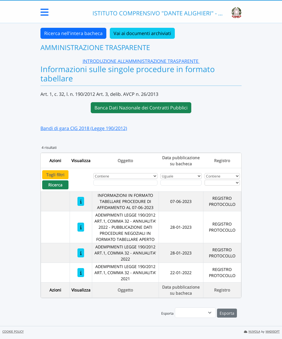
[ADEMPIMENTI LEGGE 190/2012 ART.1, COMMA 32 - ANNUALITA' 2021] (80, 272)
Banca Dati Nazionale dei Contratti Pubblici (141, 108)
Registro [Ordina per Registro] (222, 160)
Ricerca (55, 185)
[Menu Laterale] (44, 14)
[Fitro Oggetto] (125, 183)
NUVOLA (252, 331)
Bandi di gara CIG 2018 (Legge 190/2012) (83, 128)
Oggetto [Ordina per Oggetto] (125, 160)
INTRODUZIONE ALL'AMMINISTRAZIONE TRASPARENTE (141, 61)
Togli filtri (55, 174)
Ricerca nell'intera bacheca (73, 33)
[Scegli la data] (181, 183)
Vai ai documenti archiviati (142, 33)
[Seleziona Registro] (222, 183)
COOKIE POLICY (13, 331)
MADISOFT (273, 331)
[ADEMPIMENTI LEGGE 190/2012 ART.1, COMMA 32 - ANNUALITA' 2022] (80, 252)
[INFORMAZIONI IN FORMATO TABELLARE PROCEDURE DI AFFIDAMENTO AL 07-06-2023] (80, 201)
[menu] (195, 312)
